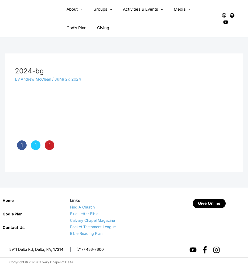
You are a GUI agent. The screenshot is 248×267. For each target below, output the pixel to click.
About (73, 9)
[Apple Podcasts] (222, 15)
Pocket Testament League (94, 226)
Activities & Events (136, 9)
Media (172, 9)
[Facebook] (204, 249)
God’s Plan (199, 9)
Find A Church (83, 207)
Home (8, 200)
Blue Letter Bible (85, 213)
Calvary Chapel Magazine (94, 220)
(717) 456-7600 (93, 249)
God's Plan (13, 213)
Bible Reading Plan (87, 233)
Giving (71, 27)
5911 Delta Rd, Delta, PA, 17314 (37, 249)
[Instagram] (216, 249)
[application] (78, 9)
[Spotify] (230, 15)
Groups (98, 9)
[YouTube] (224, 22)
